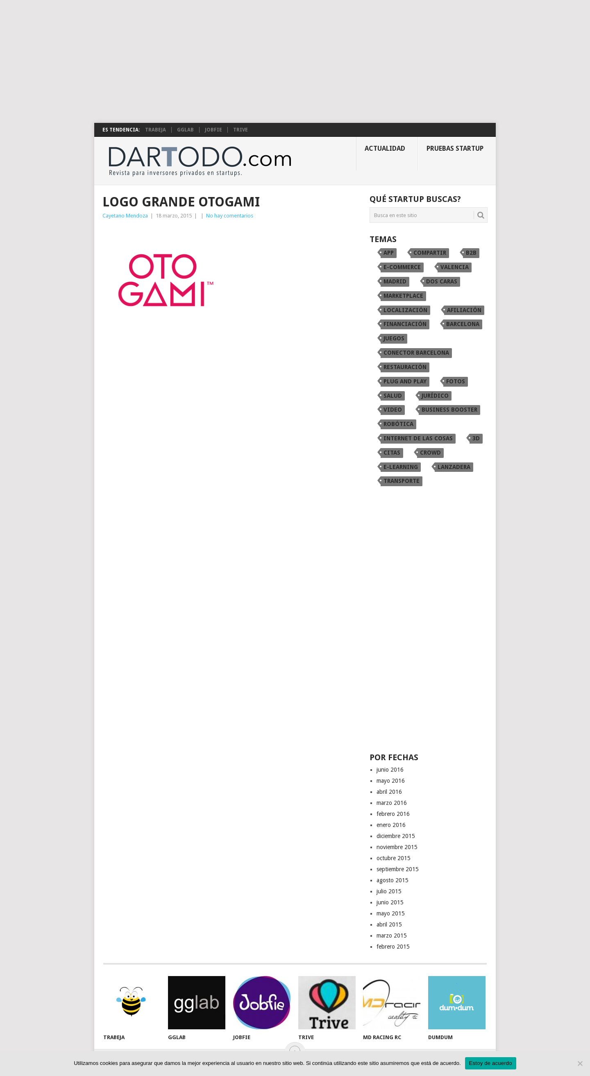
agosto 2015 (392, 880)
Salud (393, 395)
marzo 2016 (392, 803)
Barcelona (462, 324)
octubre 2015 (394, 858)
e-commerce (402, 267)
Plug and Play (405, 381)
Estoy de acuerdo (490, 1063)
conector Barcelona (416, 352)
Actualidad (385, 148)
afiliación (464, 310)
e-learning (401, 467)
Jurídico (435, 395)
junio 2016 (390, 769)
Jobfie (213, 130)
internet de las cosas (418, 438)
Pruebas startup (455, 148)
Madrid (395, 281)
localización (405, 310)
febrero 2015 (393, 946)
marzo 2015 (392, 935)
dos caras (441, 281)
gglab (185, 130)
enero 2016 (391, 825)
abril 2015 (389, 924)
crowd (430, 452)
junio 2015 (390, 902)
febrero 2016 (393, 814)
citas (392, 452)
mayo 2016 (391, 780)
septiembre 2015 (398, 869)
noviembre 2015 (397, 847)
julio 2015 (389, 891)
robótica (398, 424)
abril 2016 (389, 791)
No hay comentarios (229, 216)
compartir (429, 252)
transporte (402, 481)
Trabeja (155, 130)
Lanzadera (454, 467)
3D (476, 438)
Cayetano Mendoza (125, 216)
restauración (405, 367)
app (389, 252)
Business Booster (449, 409)
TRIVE (240, 130)
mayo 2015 (391, 913)
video (393, 409)
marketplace (403, 295)
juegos (394, 338)
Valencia (454, 267)
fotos (455, 381)
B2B (471, 252)
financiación (405, 324)
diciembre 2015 (396, 836)
